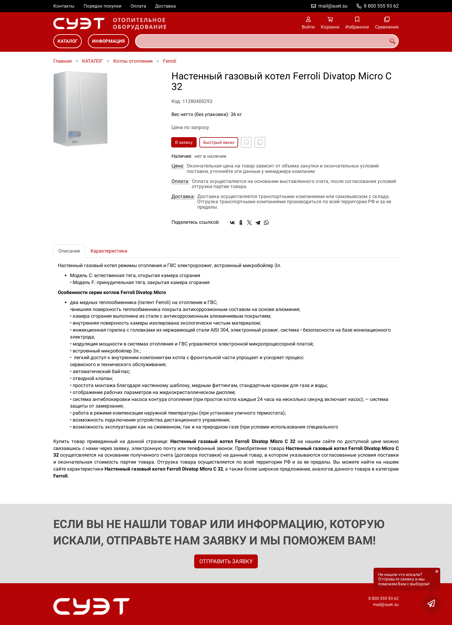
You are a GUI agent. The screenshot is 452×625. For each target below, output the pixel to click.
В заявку (184, 142)
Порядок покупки (102, 6)
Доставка (165, 6)
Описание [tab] (69, 251)
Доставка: (183, 196)
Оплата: (180, 181)
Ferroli (169, 61)
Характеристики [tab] (108, 251)
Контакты (64, 6)
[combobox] (267, 41)
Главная (62, 61)
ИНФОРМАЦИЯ (108, 41)
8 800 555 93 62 (381, 6)
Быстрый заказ (218, 142)
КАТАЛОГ (68, 41)
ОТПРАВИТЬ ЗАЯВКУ (226, 561)
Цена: (177, 166)
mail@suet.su (332, 6)
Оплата (138, 6)
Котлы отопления (133, 61)
